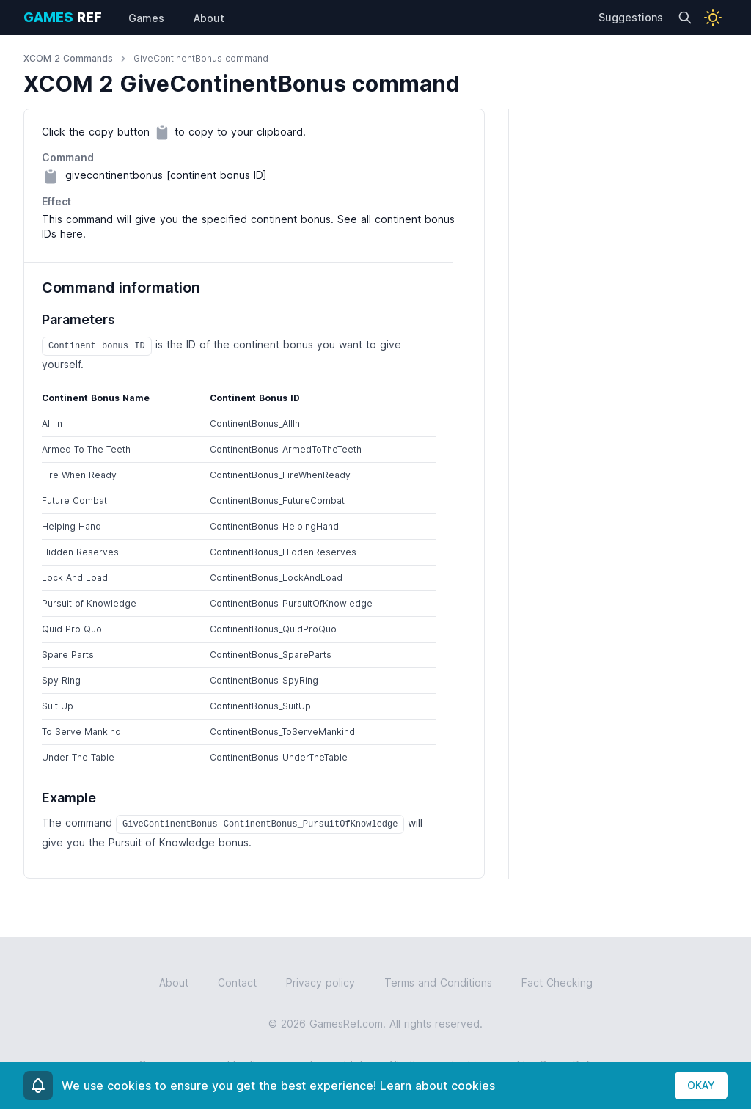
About (173, 982)
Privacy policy (320, 982)
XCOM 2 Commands (68, 58)
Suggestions (630, 17)
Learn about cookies (437, 1085)
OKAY (701, 1085)
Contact (237, 982)
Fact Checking (557, 982)
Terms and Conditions (438, 982)
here (71, 233)
